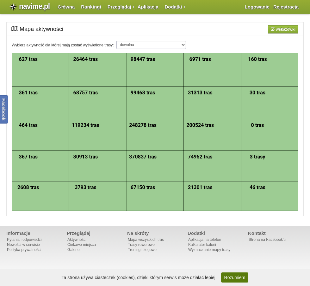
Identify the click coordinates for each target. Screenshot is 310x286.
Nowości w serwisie (23, 244)
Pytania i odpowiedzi (24, 239)
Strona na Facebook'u (267, 239)
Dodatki (173, 6)
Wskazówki (285, 29)
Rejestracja (286, 6)
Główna (66, 6)
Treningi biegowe (142, 249)
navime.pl (34, 6)
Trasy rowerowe (141, 244)
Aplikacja (148, 6)
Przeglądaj (119, 6)
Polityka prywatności (24, 249)
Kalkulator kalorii (202, 244)
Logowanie (257, 6)
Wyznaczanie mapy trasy (209, 249)
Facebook (4, 109)
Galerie (73, 249)
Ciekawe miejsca (81, 244)
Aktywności (76, 239)
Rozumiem (234, 277)
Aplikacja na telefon (204, 239)
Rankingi (91, 6)
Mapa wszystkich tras (146, 239)
